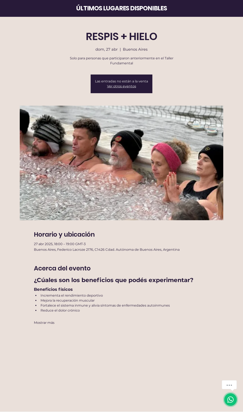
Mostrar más (44, 323)
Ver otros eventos (121, 86)
